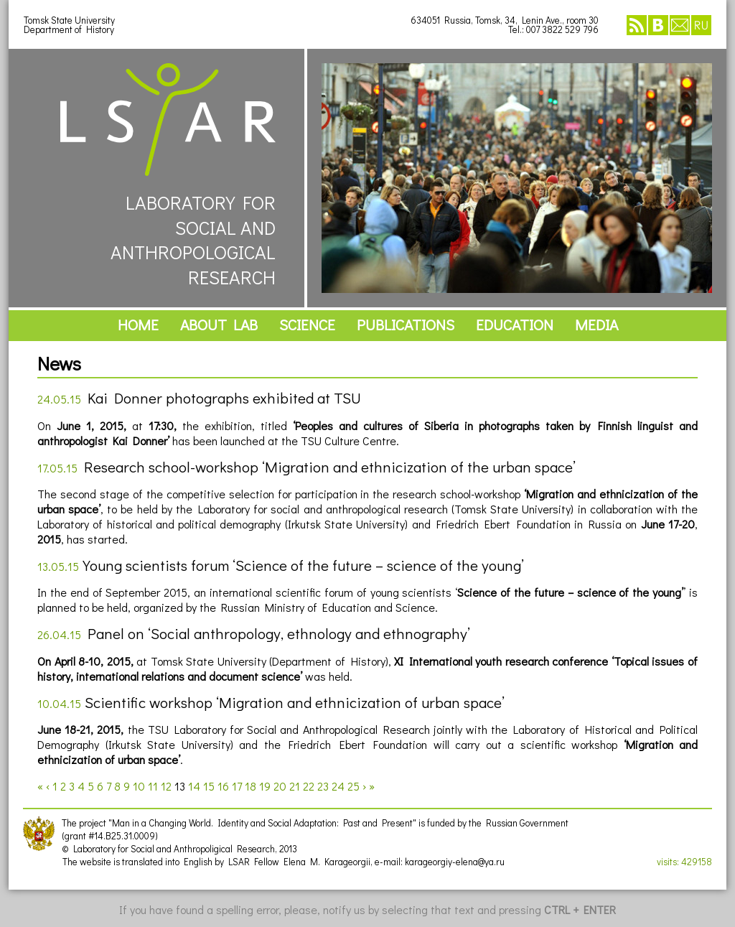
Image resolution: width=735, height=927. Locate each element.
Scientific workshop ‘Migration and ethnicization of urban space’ (295, 702)
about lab (219, 325)
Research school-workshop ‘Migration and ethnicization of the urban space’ (330, 467)
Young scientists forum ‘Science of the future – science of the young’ (303, 565)
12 (166, 785)
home (138, 325)
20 (279, 785)
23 (323, 785)
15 (209, 785)
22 (308, 785)
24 (338, 785)
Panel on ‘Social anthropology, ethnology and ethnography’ (279, 633)
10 (139, 785)
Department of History (69, 29)
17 (237, 785)
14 (194, 785)
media (596, 325)
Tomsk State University (69, 20)
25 (353, 785)
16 (223, 785)
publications (405, 325)
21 (294, 785)
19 (265, 785)
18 (250, 785)
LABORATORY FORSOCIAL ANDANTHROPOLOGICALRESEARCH (168, 176)
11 (153, 785)
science (307, 325)
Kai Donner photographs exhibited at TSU (224, 398)
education (514, 325)
